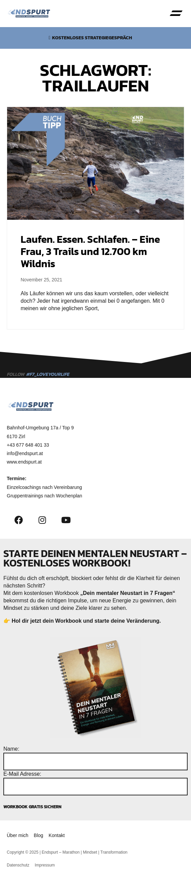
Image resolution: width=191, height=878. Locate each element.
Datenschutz (18, 865)
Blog (38, 835)
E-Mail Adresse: (22, 774)
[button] (176, 13)
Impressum (45, 865)
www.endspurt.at (24, 462)
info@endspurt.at (25, 453)
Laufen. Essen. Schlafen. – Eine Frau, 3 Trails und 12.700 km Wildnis (90, 251)
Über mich (17, 835)
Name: (11, 749)
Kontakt (57, 835)
